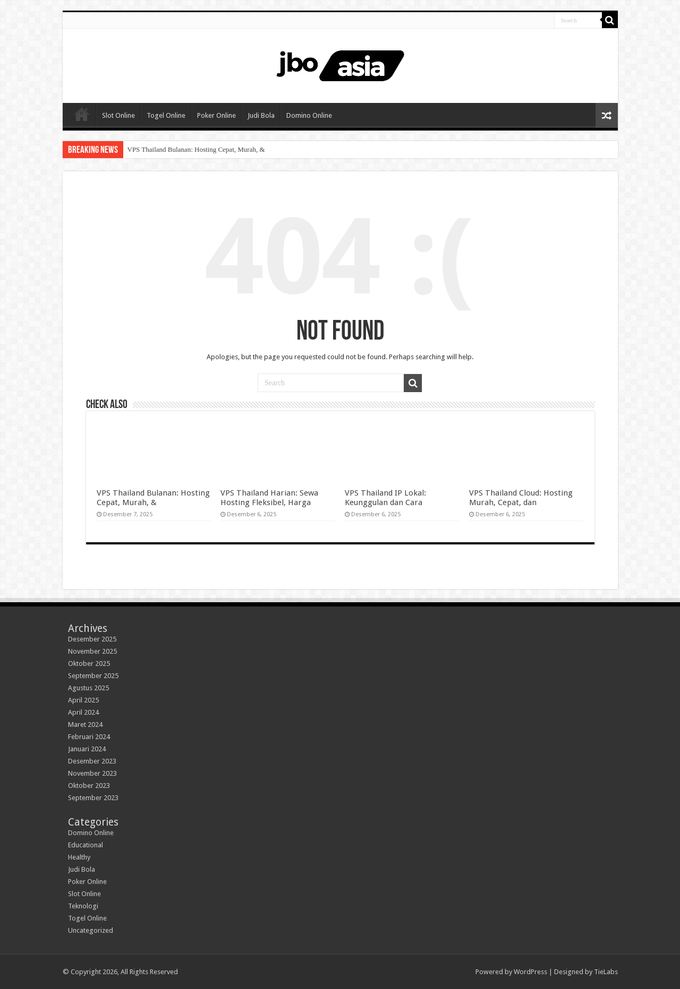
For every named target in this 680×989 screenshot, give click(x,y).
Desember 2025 (92, 639)
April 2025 (83, 700)
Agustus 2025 (88, 688)
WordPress (530, 972)
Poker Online (216, 115)
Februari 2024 (89, 737)
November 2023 (92, 773)
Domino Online (309, 115)
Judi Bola (261, 115)
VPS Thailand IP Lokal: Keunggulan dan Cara (385, 497)
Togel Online (166, 115)
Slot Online (118, 115)
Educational (85, 845)
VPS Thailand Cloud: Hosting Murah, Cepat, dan (521, 497)
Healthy (79, 857)
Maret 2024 (85, 724)
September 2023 (93, 798)
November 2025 (92, 651)
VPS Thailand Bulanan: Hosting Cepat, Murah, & (196, 149)
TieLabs (606, 972)
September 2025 (93, 676)
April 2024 (83, 712)
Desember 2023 (92, 761)
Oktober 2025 (89, 663)
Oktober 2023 (89, 786)
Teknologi (83, 906)
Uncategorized (90, 930)
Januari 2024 (87, 749)
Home (82, 114)
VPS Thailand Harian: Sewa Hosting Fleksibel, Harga (269, 497)
